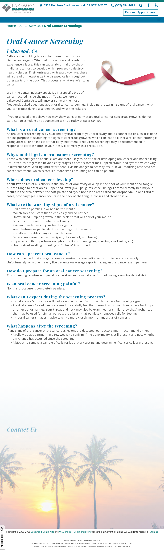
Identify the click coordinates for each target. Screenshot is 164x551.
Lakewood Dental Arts (42, 531)
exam (77, 134)
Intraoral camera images (30, 317)
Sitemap (154, 531)
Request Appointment (140, 12)
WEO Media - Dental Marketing (75, 531)
